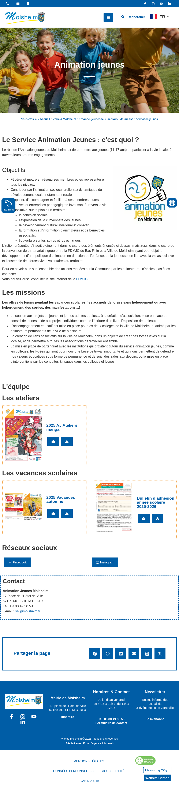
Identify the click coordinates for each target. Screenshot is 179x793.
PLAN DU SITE (88, 780)
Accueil (45, 119)
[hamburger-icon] (108, 17)
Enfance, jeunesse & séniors (98, 119)
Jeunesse (126, 119)
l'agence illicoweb (102, 743)
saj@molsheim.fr (27, 611)
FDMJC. (82, 279)
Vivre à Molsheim (64, 119)
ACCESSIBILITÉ (113, 771)
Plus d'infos (8, 205)
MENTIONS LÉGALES (89, 761)
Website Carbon (157, 778)
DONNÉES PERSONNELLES (73, 771)
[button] (94, 653)
